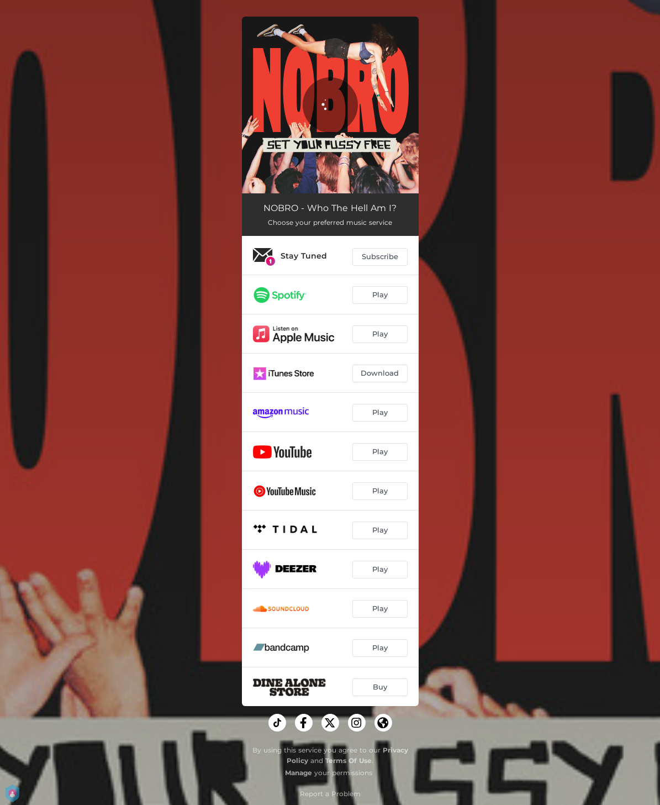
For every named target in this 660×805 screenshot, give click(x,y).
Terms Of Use (348, 760)
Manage (298, 773)
